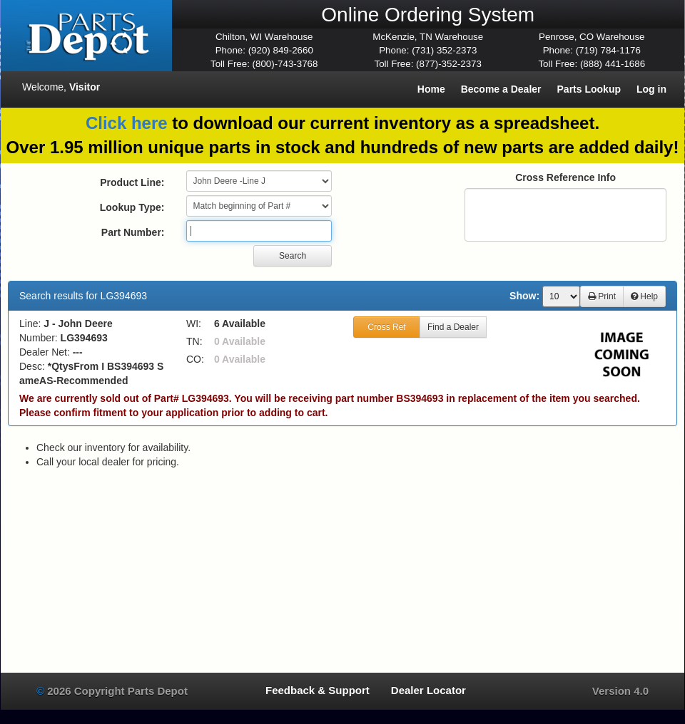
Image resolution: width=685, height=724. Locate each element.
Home (431, 89)
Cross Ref (386, 327)
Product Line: (132, 182)
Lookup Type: (132, 207)
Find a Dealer (453, 327)
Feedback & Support (317, 690)
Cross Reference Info (565, 177)
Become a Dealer (501, 89)
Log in (651, 89)
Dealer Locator (428, 690)
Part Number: (133, 232)
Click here (127, 123)
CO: (195, 359)
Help (644, 296)
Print (602, 296)
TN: (194, 341)
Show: (524, 295)
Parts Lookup (589, 89)
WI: (193, 323)
